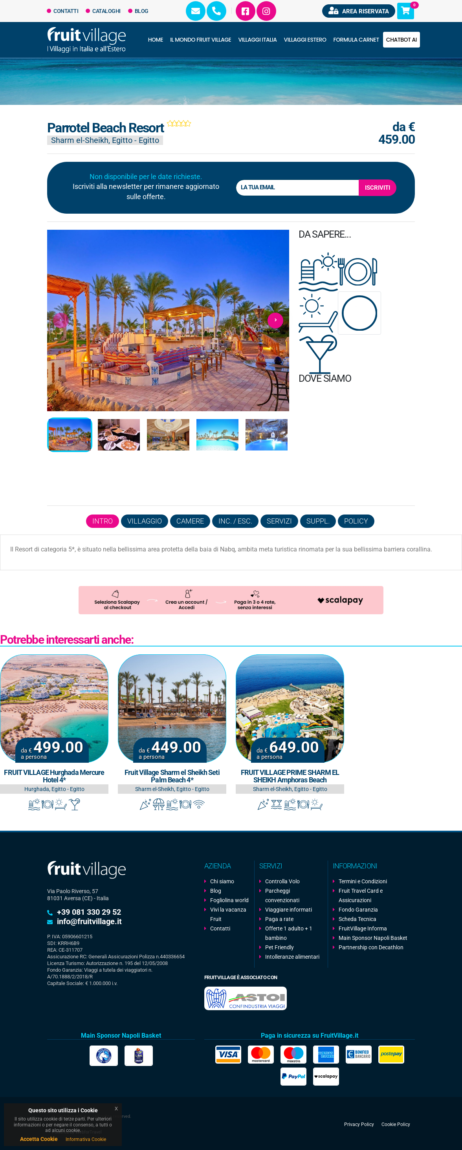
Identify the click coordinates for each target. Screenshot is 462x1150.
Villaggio (144, 521)
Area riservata (358, 11)
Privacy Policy (359, 1124)
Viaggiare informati (288, 909)
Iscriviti (377, 187)
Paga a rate (279, 919)
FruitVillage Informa (363, 928)
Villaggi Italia (257, 40)
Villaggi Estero (305, 40)
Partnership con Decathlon (371, 947)
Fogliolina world (229, 900)
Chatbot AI (401, 40)
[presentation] (61, 320)
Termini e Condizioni (363, 881)
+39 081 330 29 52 (89, 912)
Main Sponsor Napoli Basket (373, 938)
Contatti (62, 11)
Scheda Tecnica (357, 919)
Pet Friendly (279, 947)
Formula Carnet (356, 40)
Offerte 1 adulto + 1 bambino (288, 933)
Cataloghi (103, 11)
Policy (356, 521)
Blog (138, 11)
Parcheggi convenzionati (282, 895)
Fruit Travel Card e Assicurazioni (361, 895)
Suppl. (318, 521)
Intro (102, 521)
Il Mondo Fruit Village (200, 40)
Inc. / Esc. (235, 521)
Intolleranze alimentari (292, 957)
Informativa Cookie (86, 1139)
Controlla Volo (282, 881)
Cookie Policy (395, 1124)
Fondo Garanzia (358, 909)
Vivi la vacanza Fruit (228, 914)
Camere (190, 521)
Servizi (279, 521)
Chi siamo (222, 881)
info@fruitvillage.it (89, 921)
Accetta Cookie (39, 1139)
